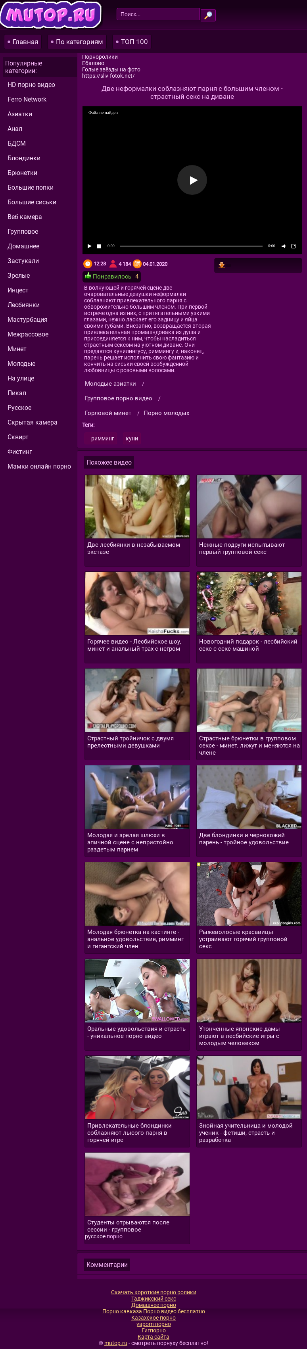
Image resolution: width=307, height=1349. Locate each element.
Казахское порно (153, 1317)
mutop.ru (115, 1343)
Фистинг (20, 451)
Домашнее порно (153, 1305)
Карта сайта (153, 1337)
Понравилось (108, 276)
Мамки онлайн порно (39, 466)
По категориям (79, 42)
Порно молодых (166, 413)
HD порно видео (31, 84)
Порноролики (100, 57)
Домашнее (23, 246)
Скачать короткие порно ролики (153, 1292)
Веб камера (25, 217)
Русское (19, 407)
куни (132, 438)
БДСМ (17, 143)
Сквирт (18, 437)
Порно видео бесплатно (174, 1311)
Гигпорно (154, 1330)
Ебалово (93, 63)
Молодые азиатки (110, 383)
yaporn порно (153, 1324)
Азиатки (20, 114)
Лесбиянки (24, 305)
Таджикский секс (153, 1298)
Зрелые (19, 275)
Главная (25, 42)
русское (95, 1236)
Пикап (17, 393)
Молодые (21, 363)
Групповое (23, 231)
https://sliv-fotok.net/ (108, 76)
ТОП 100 (134, 42)
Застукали (23, 261)
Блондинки (24, 158)
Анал (15, 129)
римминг (102, 438)
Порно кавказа (122, 1311)
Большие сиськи (32, 202)
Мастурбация (28, 319)
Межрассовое (28, 334)
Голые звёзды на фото (111, 69)
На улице (21, 378)
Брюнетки (22, 173)
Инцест (18, 290)
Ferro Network (27, 99)
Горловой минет (108, 413)
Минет (17, 349)
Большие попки (31, 187)
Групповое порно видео (118, 398)
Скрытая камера (33, 422)
